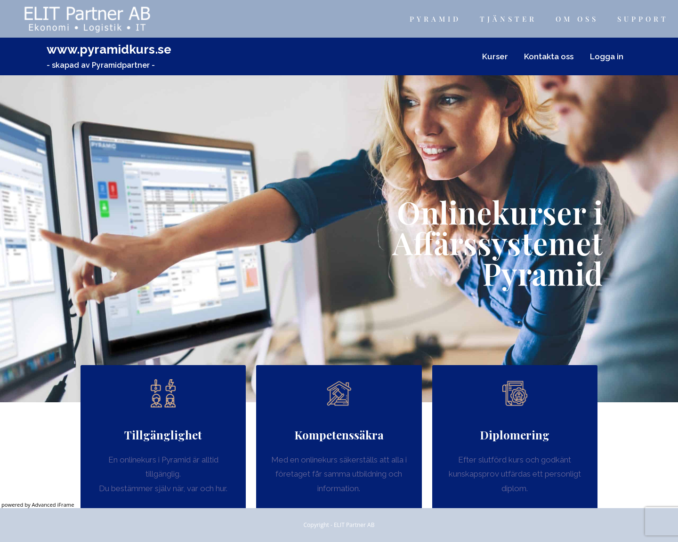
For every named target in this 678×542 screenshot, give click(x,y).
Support (643, 19)
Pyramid (435, 19)
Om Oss (577, 19)
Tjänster (508, 19)
